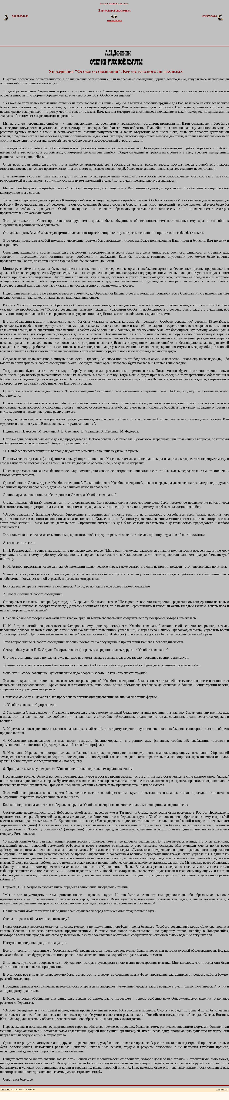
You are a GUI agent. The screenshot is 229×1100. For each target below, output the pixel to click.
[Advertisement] (119, 35)
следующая (209, 15)
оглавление (114, 20)
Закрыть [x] (222, 1089)
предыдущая (20, 15)
